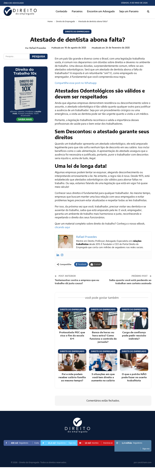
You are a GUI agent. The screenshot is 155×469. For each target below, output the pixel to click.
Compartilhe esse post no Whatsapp (76, 82)
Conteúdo (61, 11)
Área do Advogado (14, 3)
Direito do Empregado (77, 31)
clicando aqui (62, 227)
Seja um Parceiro (129, 11)
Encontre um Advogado (101, 11)
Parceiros (77, 11)
